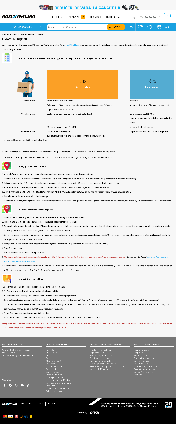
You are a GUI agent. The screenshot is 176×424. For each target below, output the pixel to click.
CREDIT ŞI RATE (114, 17)
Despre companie (141, 350)
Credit (48, 355)
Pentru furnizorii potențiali (145, 369)
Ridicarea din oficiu (54, 375)
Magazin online (8, 353)
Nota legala (26, 403)
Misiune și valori (141, 355)
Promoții (50, 350)
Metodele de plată (53, 361)
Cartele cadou (52, 369)
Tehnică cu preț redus (99, 358)
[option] (88, 7)
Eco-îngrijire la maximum (145, 358)
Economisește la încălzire (101, 355)
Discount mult (52, 386)
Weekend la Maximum (99, 369)
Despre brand (140, 353)
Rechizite (138, 375)
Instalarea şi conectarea (100, 350)
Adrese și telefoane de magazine (16, 350)
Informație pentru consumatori (103, 364)
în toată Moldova (71, 45)
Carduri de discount (54, 366)
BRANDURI (95, 17)
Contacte (40, 403)
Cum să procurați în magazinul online (18, 355)
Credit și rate (51, 353)
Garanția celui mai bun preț (57, 388)
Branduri (51, 403)
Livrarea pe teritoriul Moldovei (58, 380)
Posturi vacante (141, 364)
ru (167, 16)
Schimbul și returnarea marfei (59, 383)
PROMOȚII (74, 17)
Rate (48, 358)
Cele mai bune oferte (55, 391)
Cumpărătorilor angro (143, 372)
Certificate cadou (53, 372)
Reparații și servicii (98, 353)
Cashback (50, 364)
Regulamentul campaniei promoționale (107, 366)
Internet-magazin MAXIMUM (14, 34)
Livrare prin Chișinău (54, 377)
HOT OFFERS (57, 17)
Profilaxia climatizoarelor (101, 361)
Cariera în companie (142, 361)
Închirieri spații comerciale (145, 366)
